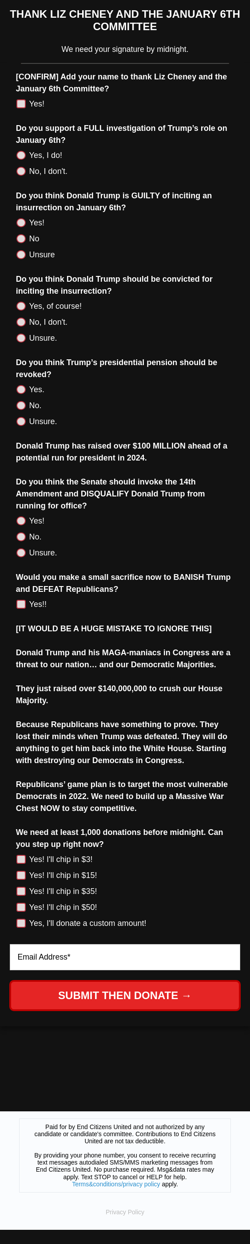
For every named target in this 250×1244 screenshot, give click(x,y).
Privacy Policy (125, 1212)
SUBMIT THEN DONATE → (125, 995)
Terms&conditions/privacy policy (116, 1184)
